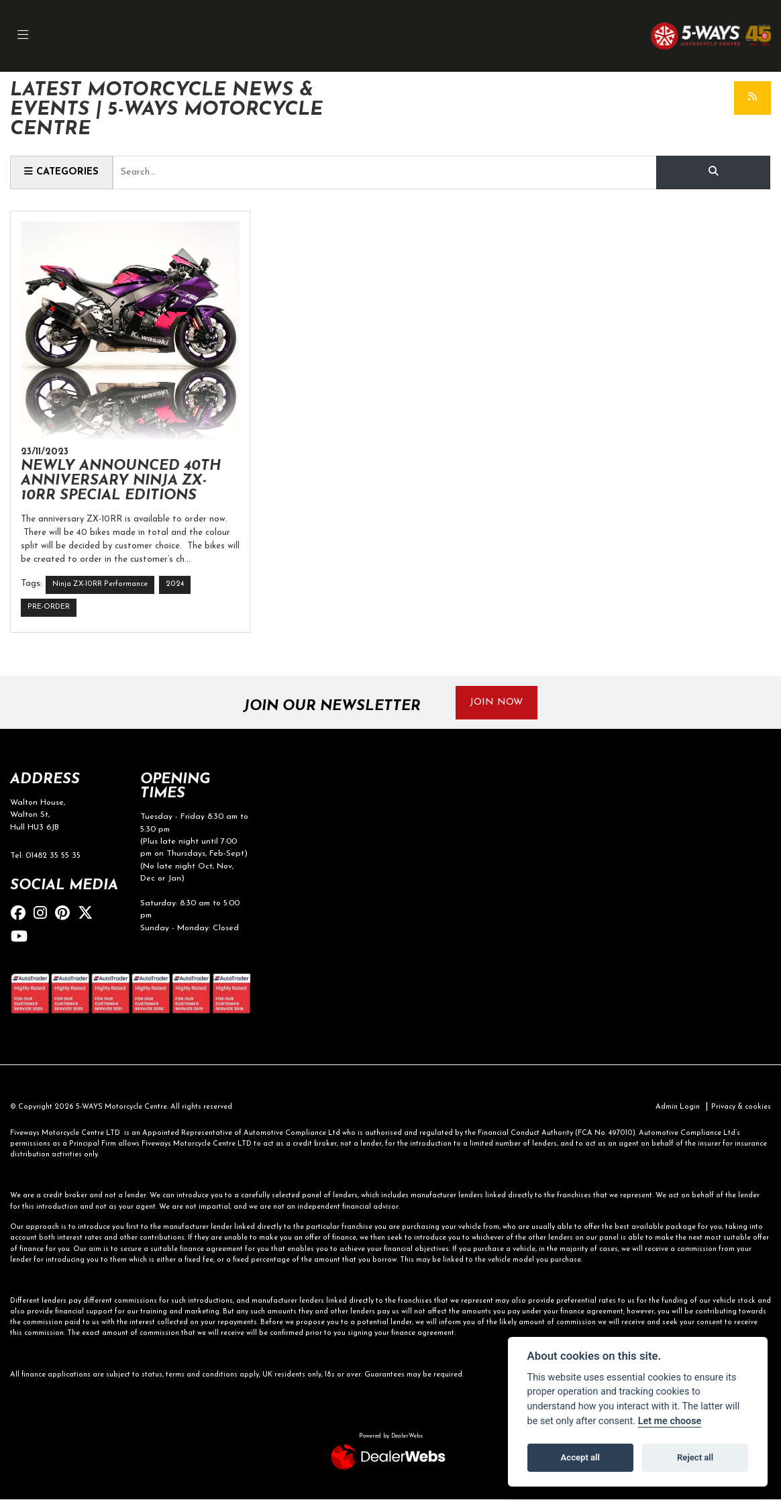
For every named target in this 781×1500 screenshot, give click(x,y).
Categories (61, 171)
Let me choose (670, 1421)
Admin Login (678, 1107)
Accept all (580, 1457)
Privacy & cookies (741, 1107)
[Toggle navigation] (22, 36)
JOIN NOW (496, 702)
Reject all (695, 1457)
